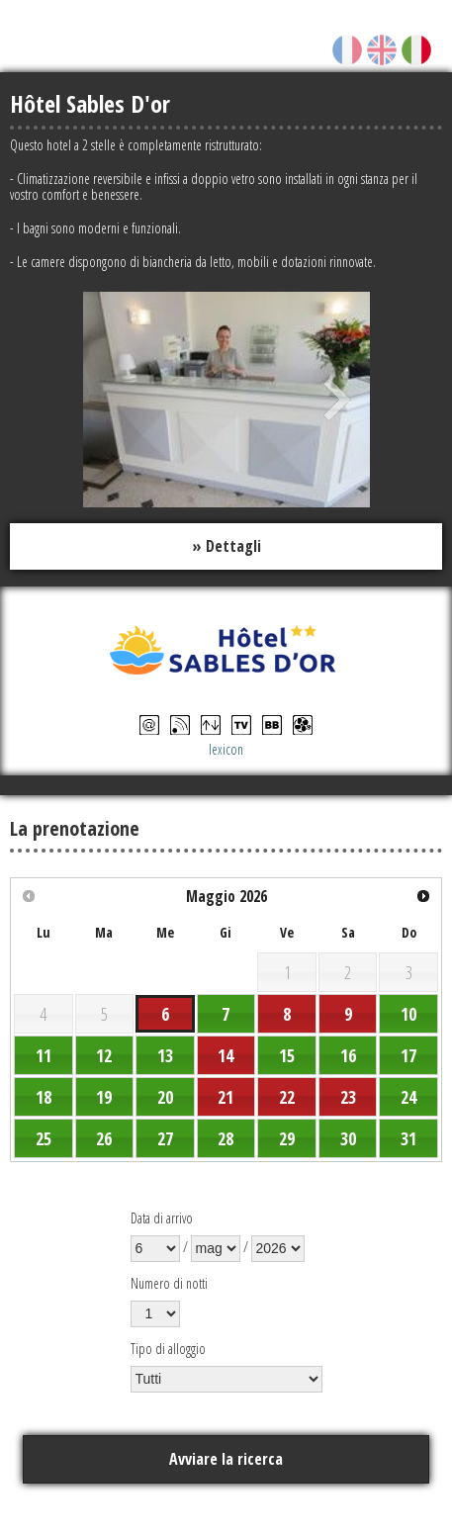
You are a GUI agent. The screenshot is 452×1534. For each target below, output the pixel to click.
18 (43, 1097)
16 (348, 1055)
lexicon (226, 749)
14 (225, 1055)
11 (43, 1055)
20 (165, 1097)
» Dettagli (226, 546)
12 (104, 1055)
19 (104, 1097)
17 (408, 1055)
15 (287, 1055)
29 (287, 1138)
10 (408, 1014)
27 (165, 1138)
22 (287, 1097)
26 (104, 1138)
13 (165, 1055)
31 (408, 1138)
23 (348, 1097)
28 (225, 1138)
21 (225, 1097)
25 (43, 1138)
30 (348, 1138)
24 (408, 1097)
